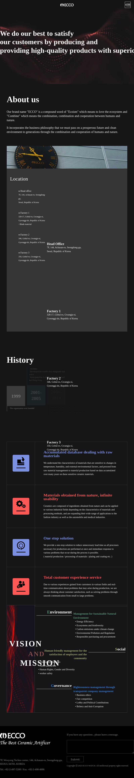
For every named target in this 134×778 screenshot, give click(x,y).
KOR (127, 5)
